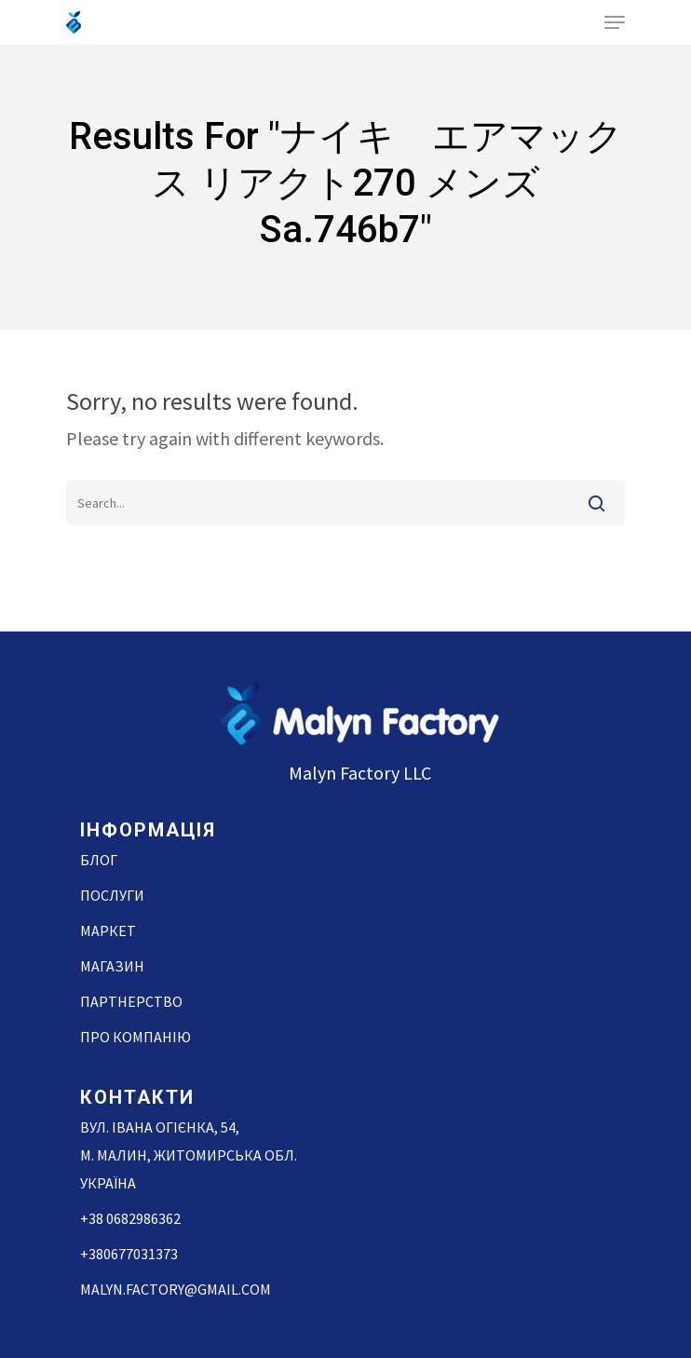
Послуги (112, 895)
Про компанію (135, 1036)
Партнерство (131, 1001)
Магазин (112, 966)
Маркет (108, 930)
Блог (98, 859)
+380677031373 (129, 1253)
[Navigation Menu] (614, 22)
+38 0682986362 (130, 1218)
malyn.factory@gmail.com (175, 1289)
